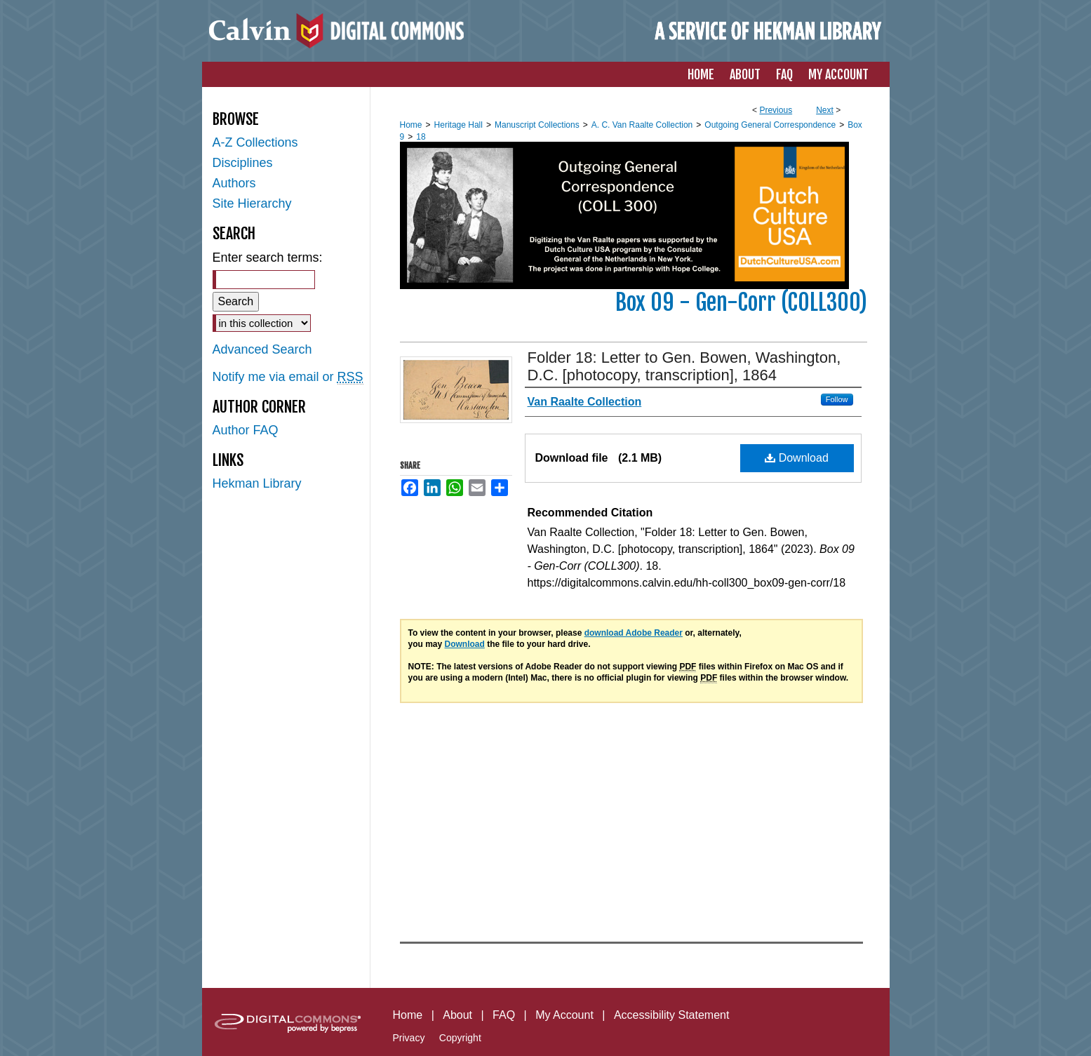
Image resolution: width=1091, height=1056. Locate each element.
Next (825, 110)
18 (420, 137)
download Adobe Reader (633, 633)
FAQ (504, 1015)
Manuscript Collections (537, 125)
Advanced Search (262, 349)
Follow (837, 399)
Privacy (409, 1037)
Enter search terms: (268, 257)
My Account (564, 1015)
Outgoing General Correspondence (770, 125)
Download (797, 458)
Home (411, 125)
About (457, 1015)
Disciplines (243, 163)
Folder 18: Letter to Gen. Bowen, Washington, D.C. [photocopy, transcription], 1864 (684, 366)
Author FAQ (246, 430)
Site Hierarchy (252, 203)
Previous (775, 110)
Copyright (460, 1037)
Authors (234, 183)
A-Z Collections (255, 142)
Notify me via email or (288, 377)
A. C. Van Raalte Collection (642, 125)
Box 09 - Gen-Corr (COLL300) (741, 302)
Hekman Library (257, 483)
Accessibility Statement (672, 1015)
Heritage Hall (458, 125)
